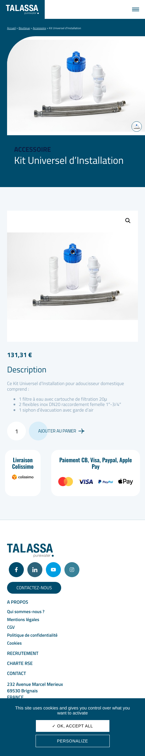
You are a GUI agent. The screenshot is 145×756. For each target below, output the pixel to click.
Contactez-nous (34, 587)
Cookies (14, 643)
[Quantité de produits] (16, 431)
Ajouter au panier (61, 430)
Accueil (11, 28)
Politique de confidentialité (32, 635)
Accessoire (39, 28)
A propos (17, 602)
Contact (16, 673)
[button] (128, 220)
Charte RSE (20, 663)
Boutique (24, 28)
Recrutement (23, 653)
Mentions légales (23, 619)
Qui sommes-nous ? (25, 611)
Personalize (72, 741)
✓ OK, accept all (72, 726)
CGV (11, 627)
